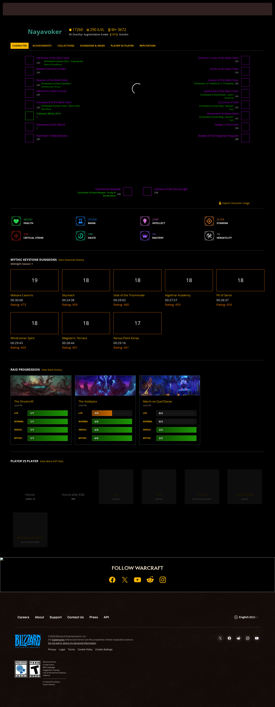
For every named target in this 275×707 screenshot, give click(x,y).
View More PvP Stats (51, 461)
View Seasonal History (71, 259)
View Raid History (52, 369)
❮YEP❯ (114, 34)
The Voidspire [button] (88, 401)
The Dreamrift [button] (23, 401)
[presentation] (16, 9)
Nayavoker (45, 31)
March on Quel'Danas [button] (157, 401)
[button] (117, 29)
